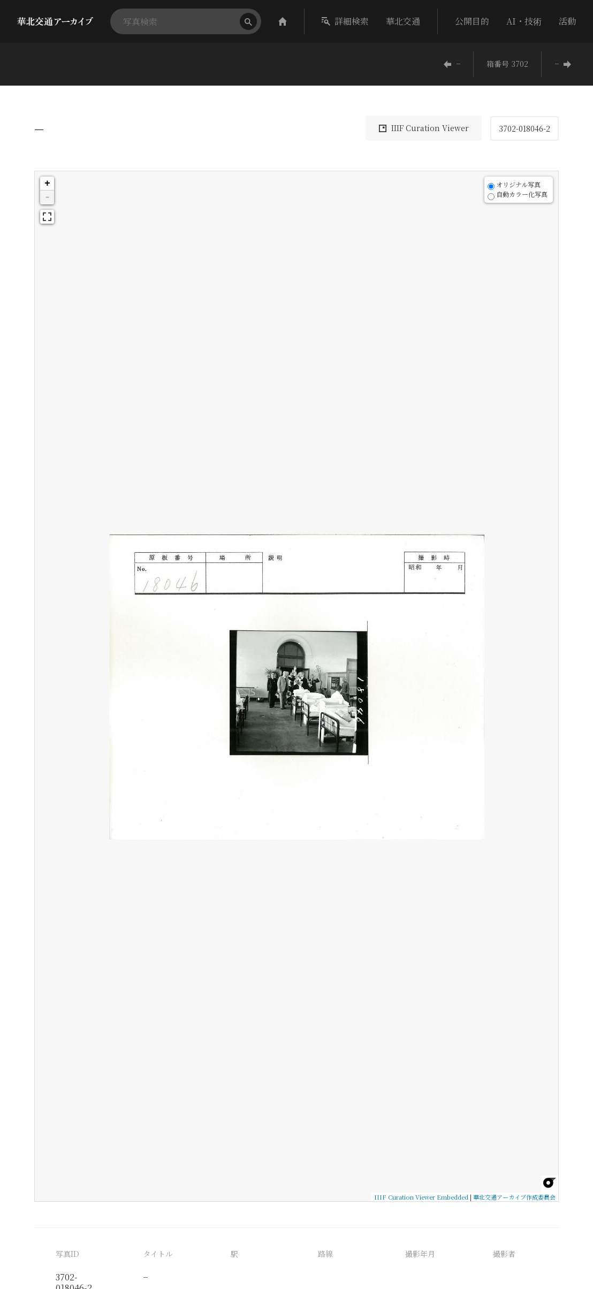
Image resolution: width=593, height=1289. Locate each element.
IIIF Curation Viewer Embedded (421, 1197)
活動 (567, 21)
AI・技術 (524, 21)
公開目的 (472, 21)
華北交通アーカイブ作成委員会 (514, 1197)
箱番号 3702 (507, 63)
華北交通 (403, 21)
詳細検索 (345, 21)
